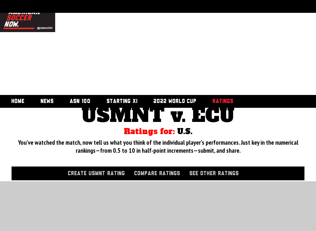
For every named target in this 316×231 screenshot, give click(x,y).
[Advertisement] (128, 48)
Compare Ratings (157, 173)
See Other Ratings (214, 173)
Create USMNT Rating (96, 173)
